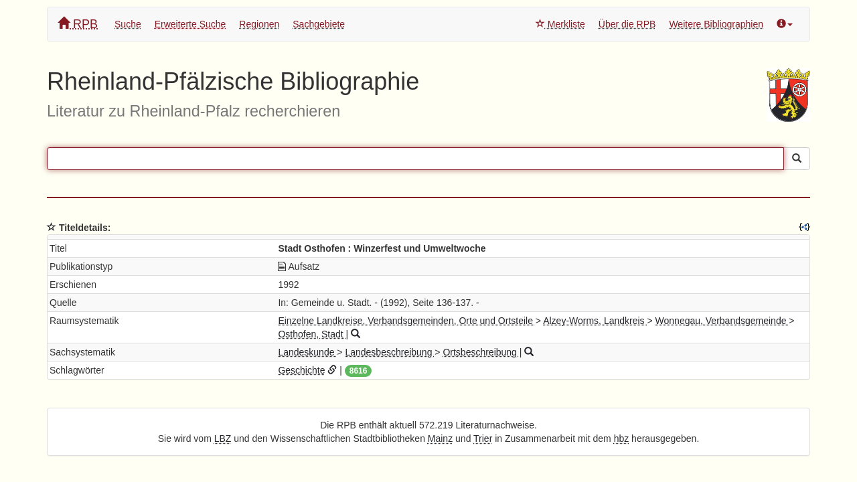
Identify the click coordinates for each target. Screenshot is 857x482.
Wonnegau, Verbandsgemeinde (722, 320)
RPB (78, 24)
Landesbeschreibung (390, 352)
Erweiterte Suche (190, 24)
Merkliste (560, 24)
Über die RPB (627, 24)
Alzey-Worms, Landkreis (595, 320)
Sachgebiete (319, 24)
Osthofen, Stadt (311, 334)
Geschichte (301, 370)
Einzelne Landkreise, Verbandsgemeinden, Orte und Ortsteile (406, 320)
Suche (127, 24)
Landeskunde (307, 352)
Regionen (259, 24)
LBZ (223, 438)
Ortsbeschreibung (481, 352)
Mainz (440, 438)
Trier (482, 438)
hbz (621, 438)
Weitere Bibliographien (716, 24)
